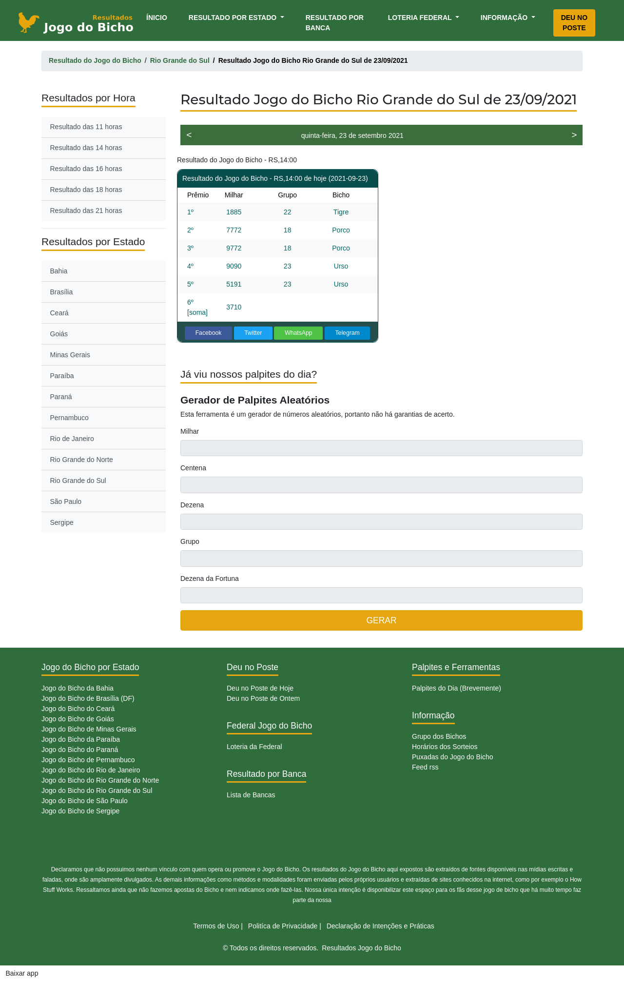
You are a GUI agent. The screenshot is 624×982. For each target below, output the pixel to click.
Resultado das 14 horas (86, 148)
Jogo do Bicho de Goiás (77, 719)
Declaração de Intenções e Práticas (380, 926)
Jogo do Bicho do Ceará (78, 708)
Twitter (253, 332)
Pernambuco (69, 418)
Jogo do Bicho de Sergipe (80, 811)
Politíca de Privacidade (282, 926)
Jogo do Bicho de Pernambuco (88, 760)
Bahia (59, 271)
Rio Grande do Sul (78, 480)
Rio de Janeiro (72, 439)
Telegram (347, 332)
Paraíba (62, 376)
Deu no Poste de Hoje (260, 688)
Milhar (189, 431)
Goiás (59, 334)
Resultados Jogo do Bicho (361, 948)
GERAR (381, 620)
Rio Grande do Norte (81, 459)
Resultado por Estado (233, 17)
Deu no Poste (574, 23)
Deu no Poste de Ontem (263, 698)
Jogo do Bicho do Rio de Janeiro (90, 770)
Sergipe (62, 522)
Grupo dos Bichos (439, 736)
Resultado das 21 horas (86, 210)
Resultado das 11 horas (86, 127)
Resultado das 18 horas (86, 189)
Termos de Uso (216, 926)
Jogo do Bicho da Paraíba (80, 739)
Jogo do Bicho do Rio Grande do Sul (96, 790)
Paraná (61, 397)
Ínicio (158, 16)
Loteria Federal (421, 17)
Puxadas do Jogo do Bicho (452, 757)
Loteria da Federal (254, 747)
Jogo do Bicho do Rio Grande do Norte (100, 780)
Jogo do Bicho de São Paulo (84, 801)
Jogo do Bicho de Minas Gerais (88, 729)
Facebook (208, 332)
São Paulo (66, 501)
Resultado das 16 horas (86, 169)
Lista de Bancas (251, 795)
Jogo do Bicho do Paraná (79, 749)
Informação (505, 17)
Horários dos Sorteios (445, 747)
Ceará (59, 313)
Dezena (192, 505)
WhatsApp (298, 332)
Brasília (61, 292)
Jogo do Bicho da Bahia (77, 688)
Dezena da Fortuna (209, 578)
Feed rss (425, 767)
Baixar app (22, 973)
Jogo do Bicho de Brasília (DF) (88, 698)
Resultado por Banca (335, 23)
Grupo (189, 541)
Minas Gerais (70, 355)
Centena (193, 468)
